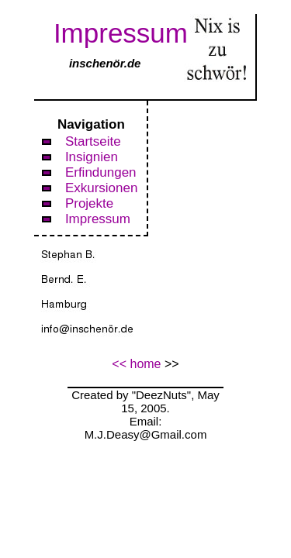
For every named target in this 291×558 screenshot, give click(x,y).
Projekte (89, 203)
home (145, 363)
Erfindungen (101, 172)
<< (119, 363)
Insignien (91, 157)
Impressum (97, 219)
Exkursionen (101, 188)
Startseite (93, 141)
